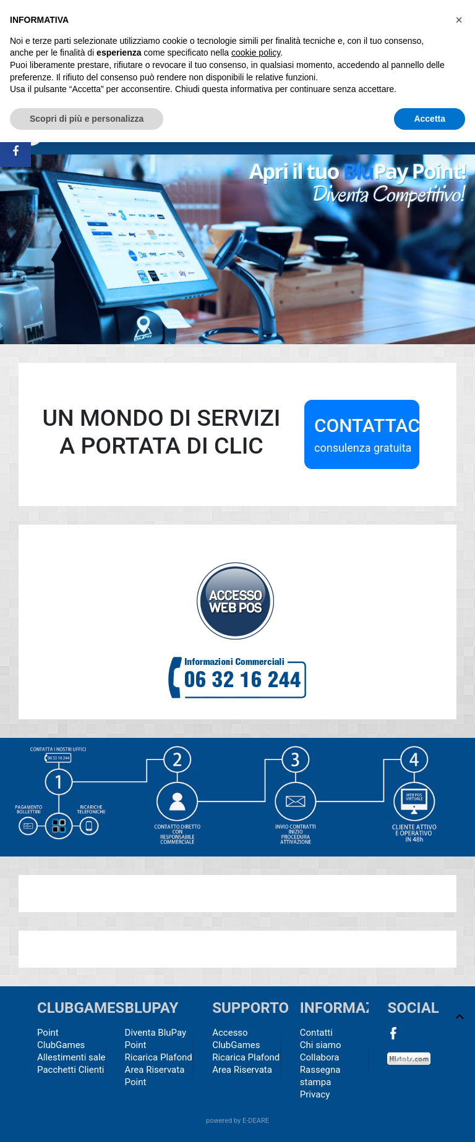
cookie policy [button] (255, 52)
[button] (459, 20)
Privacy (315, 1094)
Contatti (316, 1032)
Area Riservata (242, 1069)
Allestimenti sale (71, 1057)
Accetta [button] (429, 119)
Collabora (320, 1057)
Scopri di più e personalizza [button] (86, 119)
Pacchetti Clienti (71, 1069)
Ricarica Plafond (158, 1057)
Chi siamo (320, 1045)
